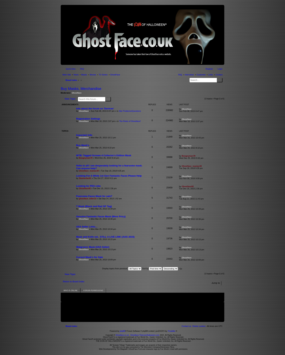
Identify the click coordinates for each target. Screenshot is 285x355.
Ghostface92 (85, 188)
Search (219, 80)
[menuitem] (199, 326)
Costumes (201, 75)
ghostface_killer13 (87, 198)
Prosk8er (171, 331)
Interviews (189, 75)
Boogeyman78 (86, 158)
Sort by (152, 268)
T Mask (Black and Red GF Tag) (94, 206)
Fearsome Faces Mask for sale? (94, 196)
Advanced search (113, 99)
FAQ (180, 75)
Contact (219, 75)
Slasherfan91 (85, 178)
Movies (93, 75)
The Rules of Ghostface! (130, 121)
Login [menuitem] (220, 69)
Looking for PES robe (88, 186)
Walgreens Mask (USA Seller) (92, 247)
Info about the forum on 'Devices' (95, 108)
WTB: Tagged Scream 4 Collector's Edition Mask (103, 155)
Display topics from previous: (121, 268)
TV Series (103, 75)
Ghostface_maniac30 (89, 171)
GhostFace (115, 75)
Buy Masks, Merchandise (81, 89)
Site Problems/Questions (130, 111)
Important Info (84, 135)
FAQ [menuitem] (82, 69)
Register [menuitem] (209, 69)
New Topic (70, 98)
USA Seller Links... (86, 226)
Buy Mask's (82, 145)
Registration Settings (88, 118)
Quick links (70, 69)
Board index (71, 80)
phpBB (122, 331)
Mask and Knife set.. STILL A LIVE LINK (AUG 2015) (105, 236)
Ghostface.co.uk (122, 335)
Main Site (67, 75)
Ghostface (77, 93)
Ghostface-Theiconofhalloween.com (144, 335)
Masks (84, 75)
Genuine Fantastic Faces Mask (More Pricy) (101, 216)
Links (210, 75)
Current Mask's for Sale (89, 257)
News (76, 75)
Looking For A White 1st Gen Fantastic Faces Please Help (109, 175)
